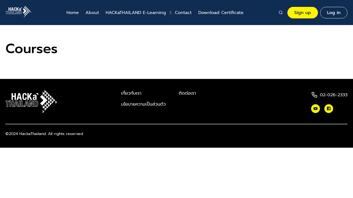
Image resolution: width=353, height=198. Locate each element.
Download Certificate (221, 12)
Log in (334, 12)
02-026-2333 (333, 95)
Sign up (302, 12)
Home (72, 12)
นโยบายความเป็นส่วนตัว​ (143, 104)
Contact (183, 12)
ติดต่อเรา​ (187, 93)
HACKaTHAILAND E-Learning (136, 12)
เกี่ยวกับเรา (131, 93)
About (92, 12)
